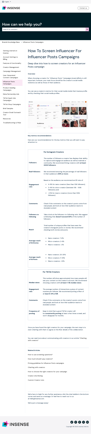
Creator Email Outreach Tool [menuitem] (12, 113)
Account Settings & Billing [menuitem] (10, 58)
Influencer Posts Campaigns (33, 42)
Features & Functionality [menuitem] (12, 63)
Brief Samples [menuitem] (8, 108)
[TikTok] (71, 422)
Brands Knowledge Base (11, 42)
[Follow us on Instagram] (75, 422)
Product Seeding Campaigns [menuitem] (9, 89)
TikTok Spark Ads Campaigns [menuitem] (9, 99)
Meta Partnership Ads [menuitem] (11, 94)
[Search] (87, 29)
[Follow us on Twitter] (83, 422)
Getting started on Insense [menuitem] (10, 52)
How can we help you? (22, 24)
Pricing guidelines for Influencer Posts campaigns (46, 363)
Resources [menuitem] (7, 119)
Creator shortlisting (35, 376)
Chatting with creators (36, 367)
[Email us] (87, 422)
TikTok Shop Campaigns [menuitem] (12, 104)
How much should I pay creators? (40, 359)
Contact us (83, 8)
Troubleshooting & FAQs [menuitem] (12, 123)
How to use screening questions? (40, 355)
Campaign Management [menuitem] (12, 71)
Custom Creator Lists (36, 380)
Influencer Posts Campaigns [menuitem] (9, 83)
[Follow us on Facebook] (79, 422)
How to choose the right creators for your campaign (47, 372)
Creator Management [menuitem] (11, 67)
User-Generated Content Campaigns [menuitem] (10, 76)
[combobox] (43, 29)
